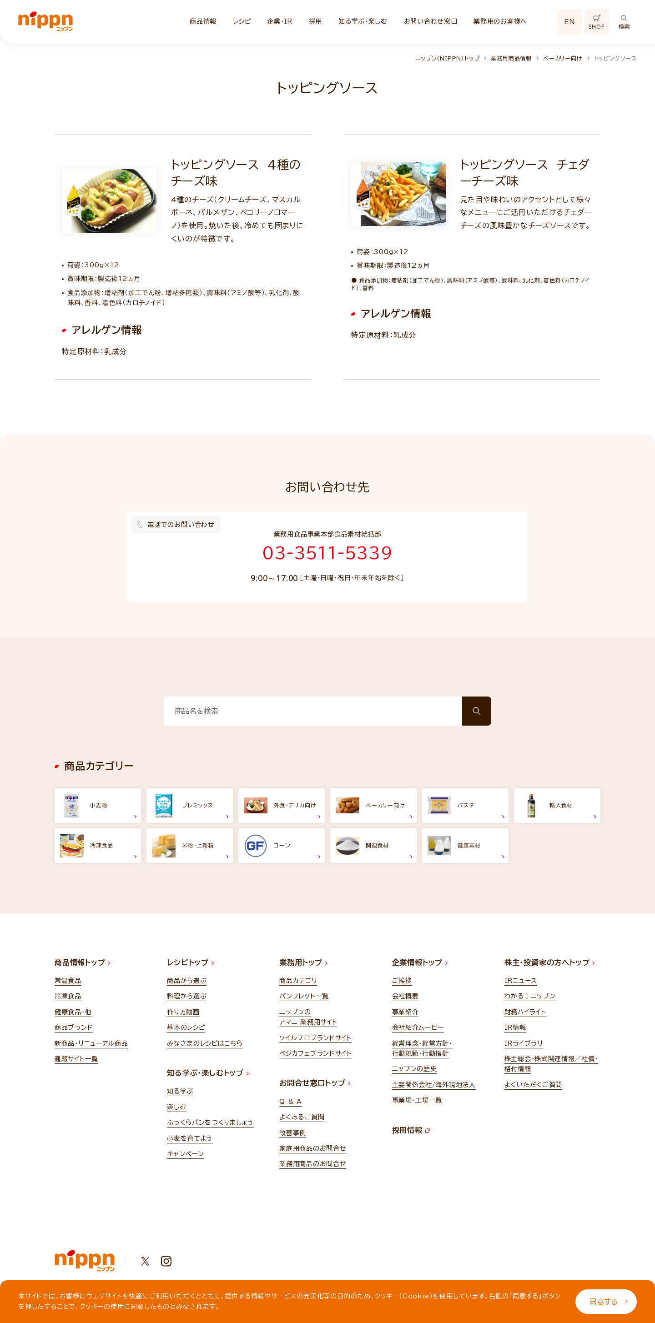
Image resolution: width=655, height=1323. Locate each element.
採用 (315, 21)
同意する (608, 1301)
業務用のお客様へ (500, 21)
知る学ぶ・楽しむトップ (208, 1073)
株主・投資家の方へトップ (549, 962)
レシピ (242, 21)
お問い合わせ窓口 (431, 21)
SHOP (597, 22)
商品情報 (203, 21)
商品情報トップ (82, 962)
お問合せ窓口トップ (314, 1083)
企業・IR (279, 21)
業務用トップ (303, 962)
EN (569, 22)
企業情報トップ (420, 962)
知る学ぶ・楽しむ (363, 21)
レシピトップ (190, 962)
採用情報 (411, 1130)
